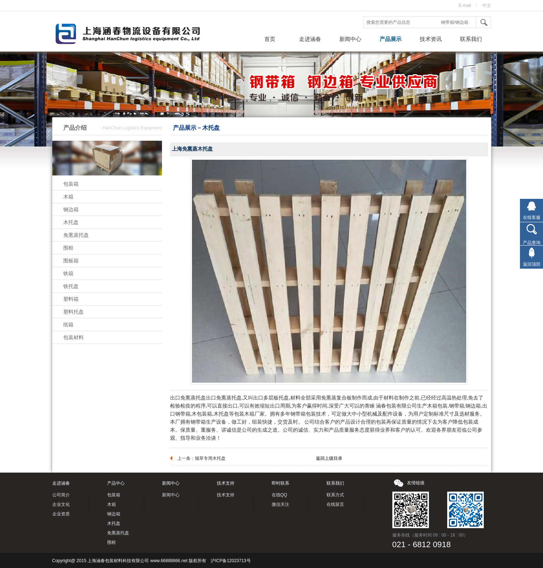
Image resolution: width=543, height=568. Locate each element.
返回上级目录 (329, 458)
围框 (68, 248)
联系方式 (335, 494)
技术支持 (225, 494)
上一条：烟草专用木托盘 (201, 458)
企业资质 (61, 513)
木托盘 (71, 222)
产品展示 (390, 39)
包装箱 (71, 184)
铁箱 (68, 273)
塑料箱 (71, 299)
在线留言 (335, 504)
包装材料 (73, 337)
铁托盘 (71, 286)
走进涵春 (310, 39)
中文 (486, 5)
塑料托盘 (73, 312)
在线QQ (279, 494)
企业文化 (61, 504)
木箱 (68, 197)
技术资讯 (431, 39)
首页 (269, 39)
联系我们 (471, 39)
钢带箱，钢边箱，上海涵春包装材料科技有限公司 (134, 34)
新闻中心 (350, 39)
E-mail (465, 5)
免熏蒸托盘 (76, 235)
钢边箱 (71, 209)
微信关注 (280, 504)
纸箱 (68, 324)
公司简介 (61, 494)
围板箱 (71, 261)
